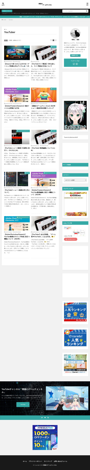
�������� (83, 211)
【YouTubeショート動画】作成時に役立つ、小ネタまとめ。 (17, 149)
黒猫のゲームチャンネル (50, 465)
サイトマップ (48, 461)
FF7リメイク (17, 13)
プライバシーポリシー (35, 461)
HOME (4, 19)
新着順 (6, 40)
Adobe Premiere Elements (24, 88)
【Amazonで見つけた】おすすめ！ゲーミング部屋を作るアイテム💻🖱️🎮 (16, 65)
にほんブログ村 (68, 236)
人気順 (10, 40)
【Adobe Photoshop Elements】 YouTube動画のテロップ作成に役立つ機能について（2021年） (17, 236)
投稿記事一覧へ (74, 55)
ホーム (25, 461)
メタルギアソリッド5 (7, 13)
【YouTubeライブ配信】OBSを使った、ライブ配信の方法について (43, 65)
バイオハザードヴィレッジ (28, 13)
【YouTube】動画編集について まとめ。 (43, 149)
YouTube (27, 46)
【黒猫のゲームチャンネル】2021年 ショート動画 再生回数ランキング (43, 107)
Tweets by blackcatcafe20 (71, 137)
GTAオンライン (44, 13)
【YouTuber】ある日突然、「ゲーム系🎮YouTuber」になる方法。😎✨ (43, 235)
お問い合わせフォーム (60, 461)
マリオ (37, 13)
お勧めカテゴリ (17, 40)
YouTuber (11, 19)
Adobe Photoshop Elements (23, 130)
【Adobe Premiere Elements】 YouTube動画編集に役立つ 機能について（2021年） (43, 192)
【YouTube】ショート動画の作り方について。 (17, 191)
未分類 (27, 172)
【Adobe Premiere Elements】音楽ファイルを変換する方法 (16, 107)
